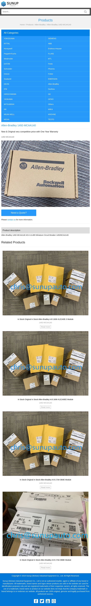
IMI (5, 109)
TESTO (51, 119)
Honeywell (8, 49)
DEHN (6, 84)
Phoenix (51, 69)
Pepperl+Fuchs (10, 54)
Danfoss (51, 89)
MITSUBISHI (9, 104)
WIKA (50, 109)
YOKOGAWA (9, 38)
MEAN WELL (9, 114)
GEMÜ (51, 99)
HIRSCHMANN (10, 94)
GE (49, 94)
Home (22, 25)
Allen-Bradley (40, 25)
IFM (5, 89)
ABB (50, 44)
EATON (7, 64)
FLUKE (51, 54)
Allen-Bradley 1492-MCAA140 (59, 25)
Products (29, 25)
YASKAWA (8, 99)
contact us (11, 220)
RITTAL (7, 44)
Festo (50, 64)
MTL (50, 59)
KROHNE (52, 114)
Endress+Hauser (55, 49)
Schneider (8, 69)
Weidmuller (8, 59)
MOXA (6, 119)
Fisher (50, 74)
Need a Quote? (19, 212)
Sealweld (7, 79)
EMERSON (52, 79)
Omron (6, 74)
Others (51, 104)
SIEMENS (52, 38)
